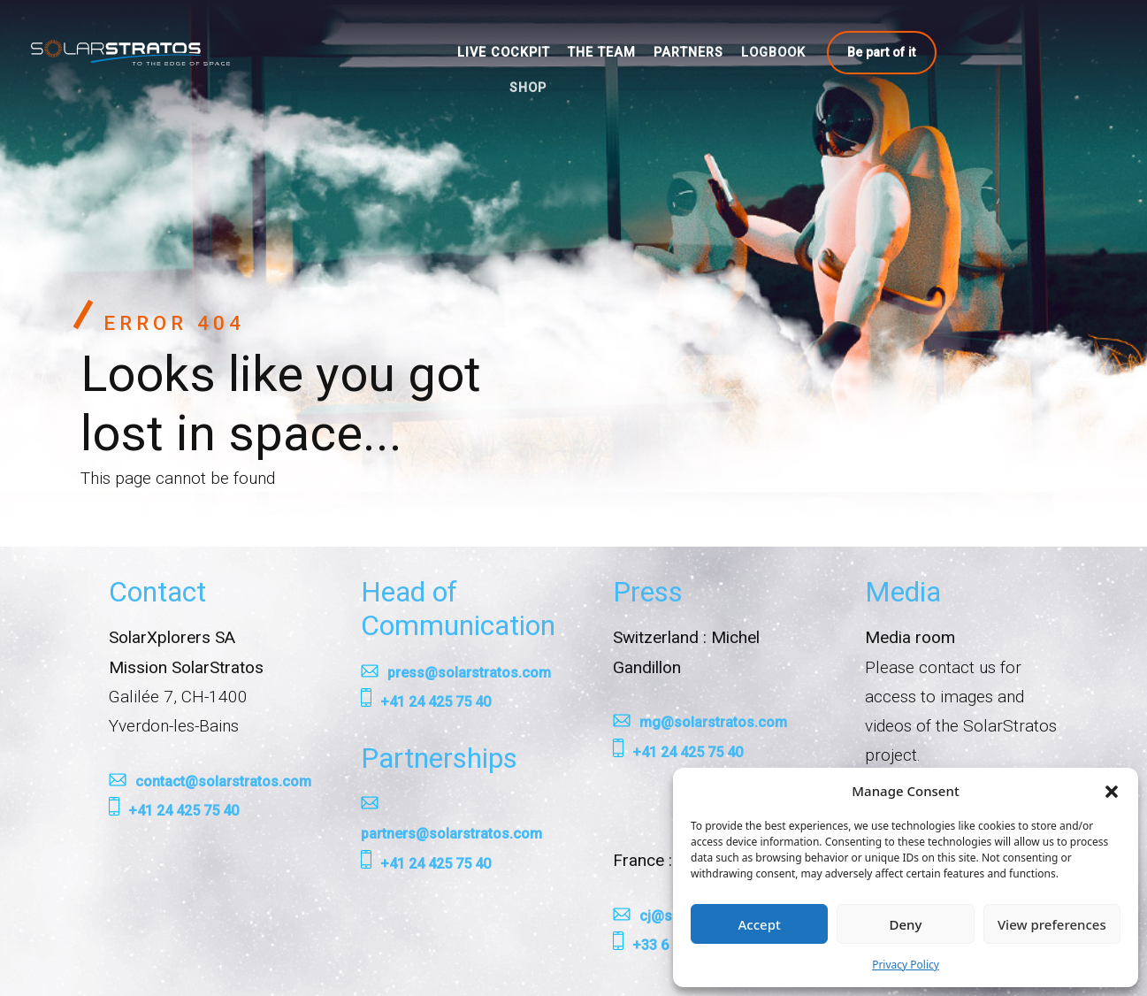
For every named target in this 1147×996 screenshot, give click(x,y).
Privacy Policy (905, 964)
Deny (906, 924)
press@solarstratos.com (469, 672)
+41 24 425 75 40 (183, 810)
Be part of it (881, 51)
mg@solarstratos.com (713, 722)
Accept (759, 924)
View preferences (1052, 924)
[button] (1111, 791)
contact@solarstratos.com (223, 781)
